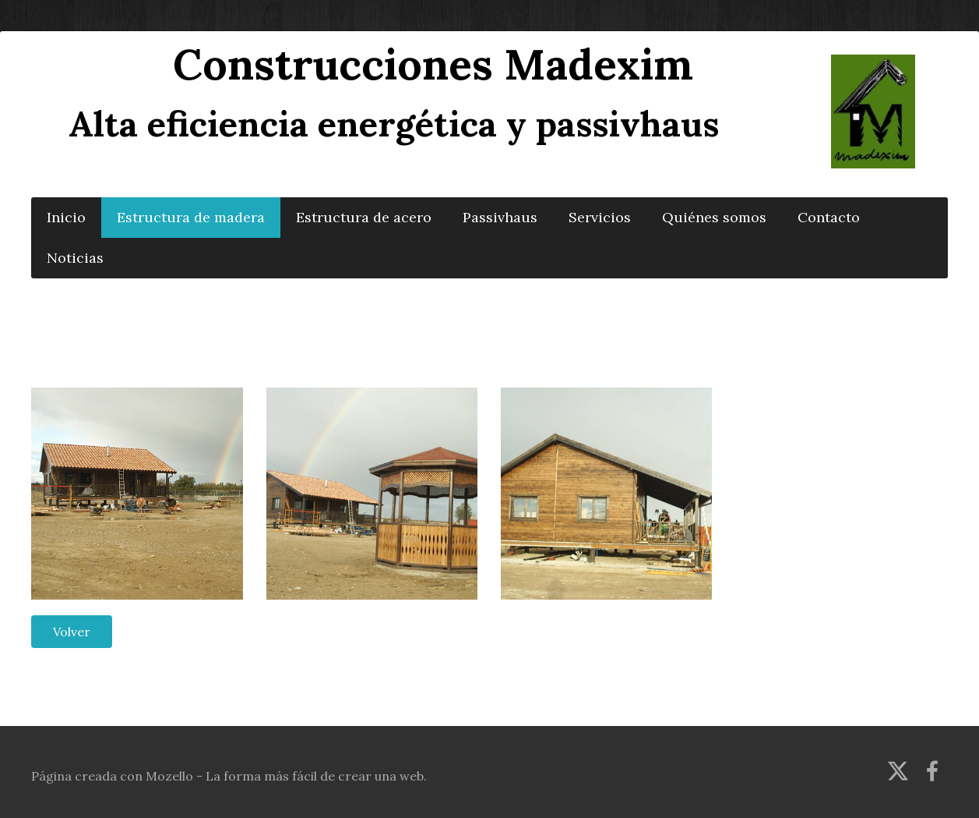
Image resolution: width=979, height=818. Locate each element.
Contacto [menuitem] (829, 217)
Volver (71, 631)
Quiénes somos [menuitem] (714, 217)
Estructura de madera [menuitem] (191, 217)
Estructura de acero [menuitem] (363, 217)
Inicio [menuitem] (66, 217)
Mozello (169, 776)
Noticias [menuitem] (75, 258)
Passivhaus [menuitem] (500, 217)
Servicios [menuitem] (600, 217)
